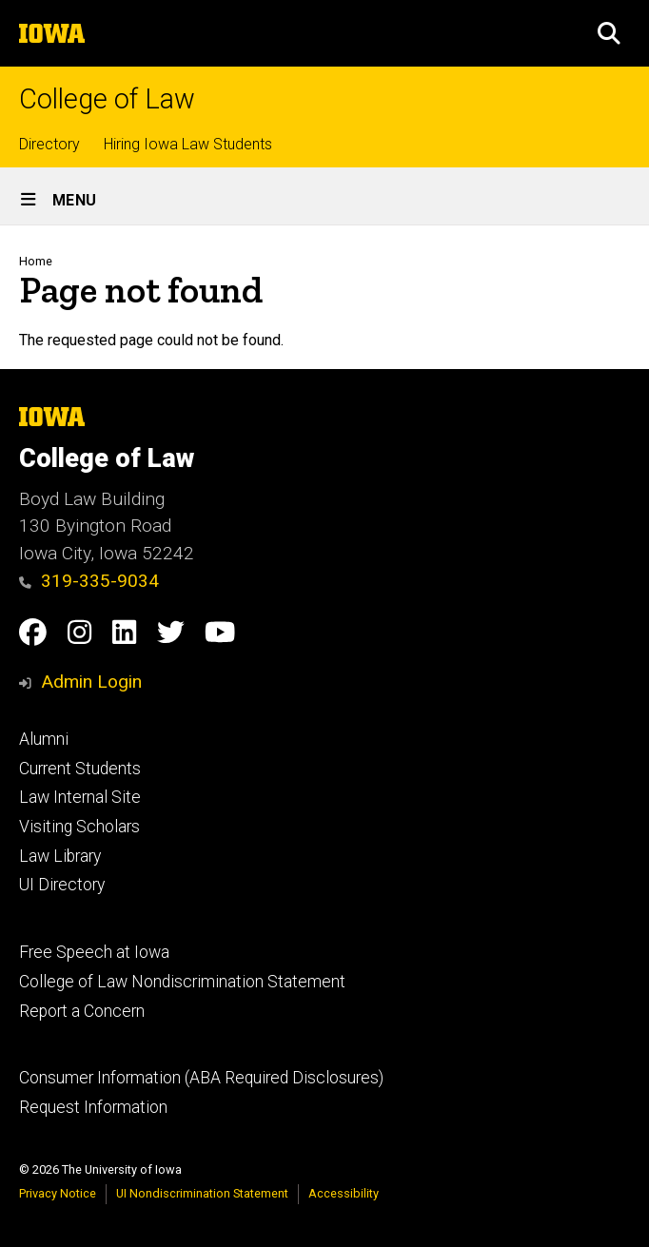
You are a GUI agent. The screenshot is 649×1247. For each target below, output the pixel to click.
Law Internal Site (80, 797)
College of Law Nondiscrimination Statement (182, 981)
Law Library (60, 856)
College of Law (107, 99)
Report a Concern (82, 1011)
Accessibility (343, 1193)
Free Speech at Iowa (94, 952)
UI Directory (62, 884)
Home (35, 261)
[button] (609, 33)
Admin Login (91, 681)
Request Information (93, 1107)
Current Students (80, 768)
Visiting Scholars (79, 826)
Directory (49, 144)
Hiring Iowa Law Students (188, 144)
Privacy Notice (57, 1193)
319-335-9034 (89, 581)
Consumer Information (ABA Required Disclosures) (201, 1077)
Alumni (44, 739)
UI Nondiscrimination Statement (202, 1193)
